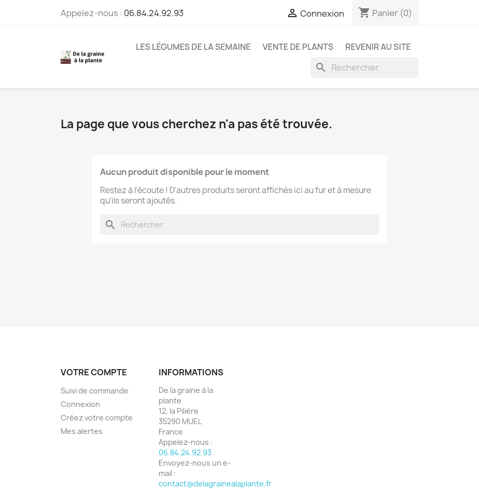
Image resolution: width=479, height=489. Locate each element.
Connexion (80, 404)
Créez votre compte (97, 418)
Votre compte (94, 372)
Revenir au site (378, 46)
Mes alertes (82, 431)
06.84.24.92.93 (154, 13)
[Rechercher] (364, 67)
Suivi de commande (95, 391)
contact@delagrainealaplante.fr (215, 483)
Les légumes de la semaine (193, 46)
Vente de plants (298, 46)
